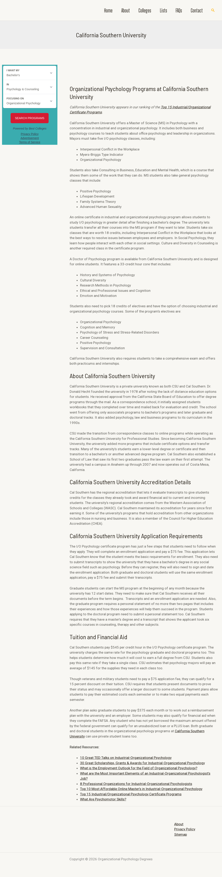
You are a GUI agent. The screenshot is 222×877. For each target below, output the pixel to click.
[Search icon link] (213, 10)
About (118, 10)
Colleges (139, 10)
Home (100, 10)
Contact (196, 10)
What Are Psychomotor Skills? (103, 799)
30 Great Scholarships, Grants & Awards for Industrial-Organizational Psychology (142, 763)
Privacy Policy (184, 829)
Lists (159, 10)
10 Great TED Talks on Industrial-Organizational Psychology (126, 758)
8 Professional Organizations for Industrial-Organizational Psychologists (136, 784)
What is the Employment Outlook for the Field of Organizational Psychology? (138, 768)
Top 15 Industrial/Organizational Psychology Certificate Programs (131, 794)
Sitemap (180, 834)
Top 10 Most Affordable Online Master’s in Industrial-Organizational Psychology (141, 789)
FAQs (176, 10)
